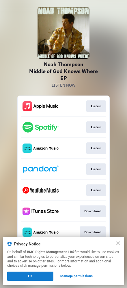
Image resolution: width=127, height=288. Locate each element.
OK (30, 276)
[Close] (118, 243)
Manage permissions (76, 276)
